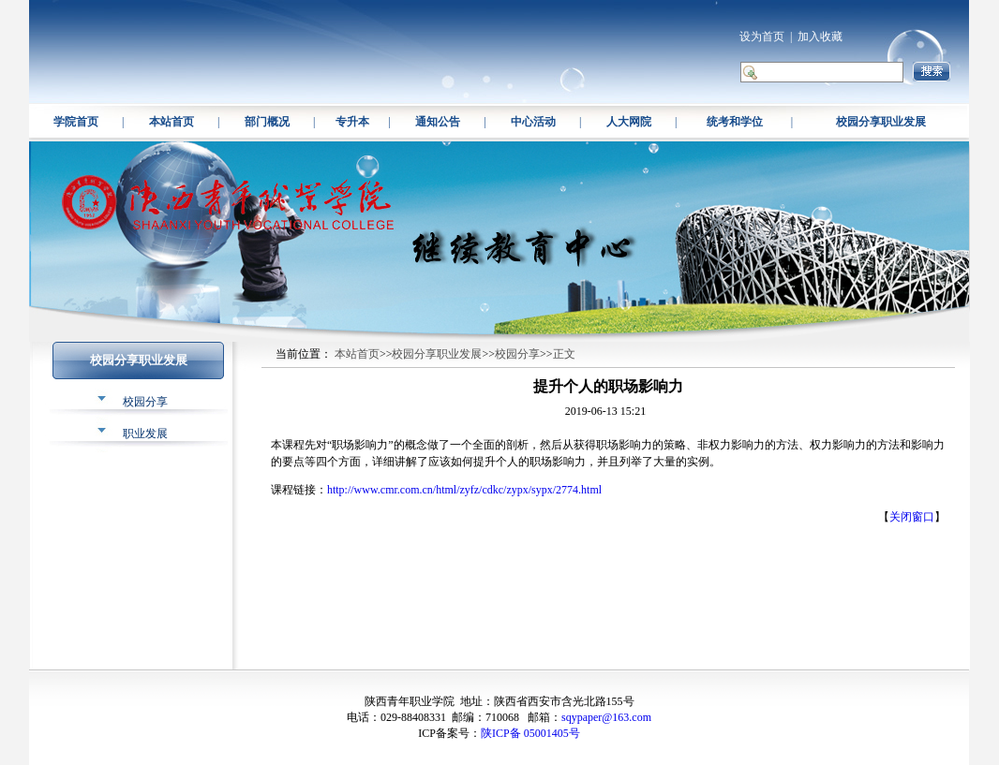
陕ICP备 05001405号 (530, 733)
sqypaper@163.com (606, 717)
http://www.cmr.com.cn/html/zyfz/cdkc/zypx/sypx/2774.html (464, 489)
